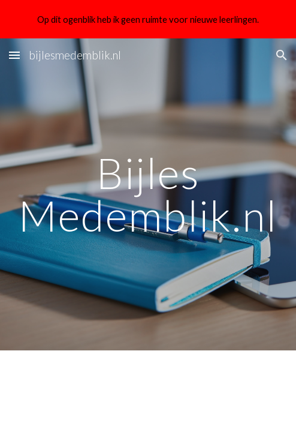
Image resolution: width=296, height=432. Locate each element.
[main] (148, 194)
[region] (148, 19)
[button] (14, 54)
